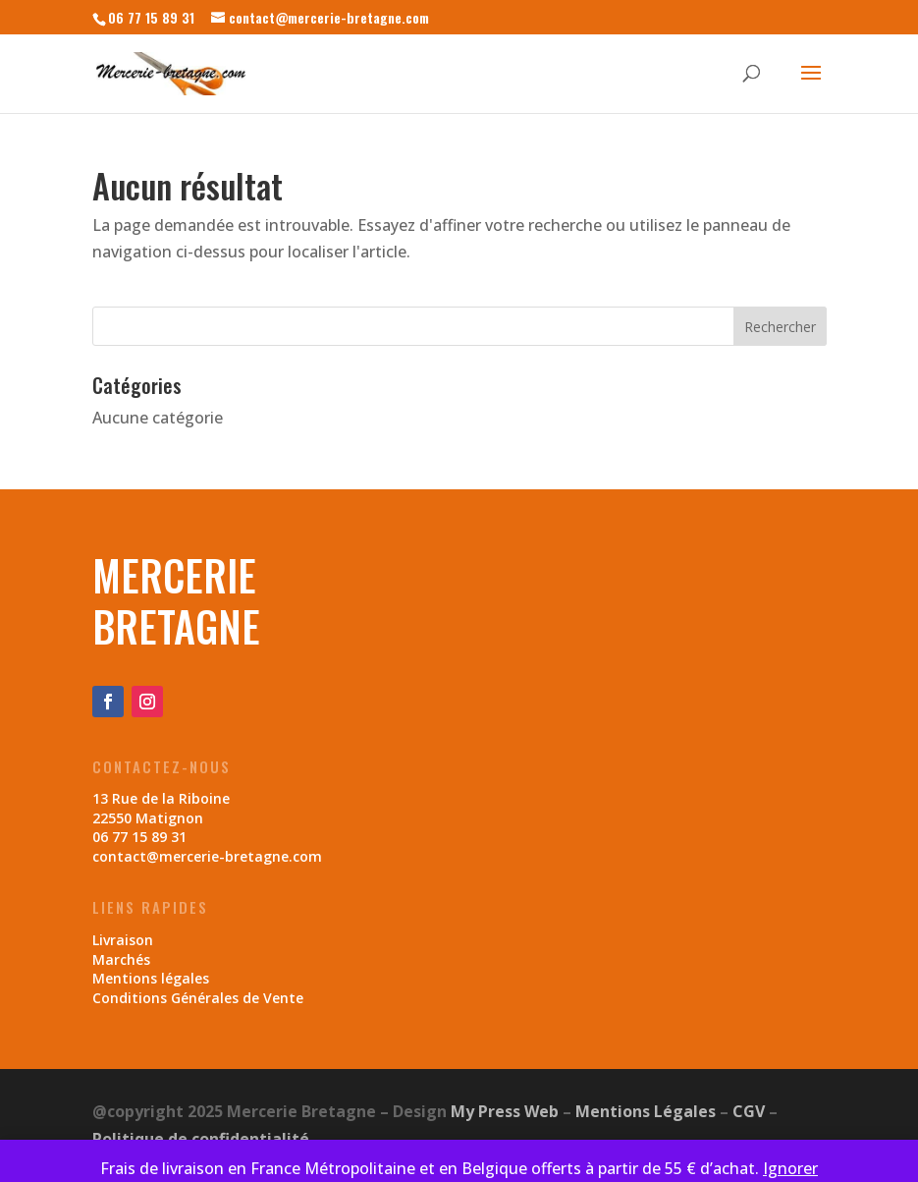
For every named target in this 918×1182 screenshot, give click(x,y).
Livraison (122, 939)
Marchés (121, 959)
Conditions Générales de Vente (197, 997)
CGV (748, 1111)
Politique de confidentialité (200, 1139)
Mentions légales (150, 978)
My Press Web (505, 1111)
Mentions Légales (645, 1111)
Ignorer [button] (790, 1168)
